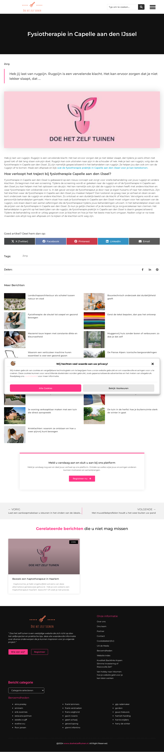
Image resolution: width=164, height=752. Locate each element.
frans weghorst (72, 712)
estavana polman (23, 716)
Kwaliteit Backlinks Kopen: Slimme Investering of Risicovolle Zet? (110, 663)
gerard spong (71, 724)
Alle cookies (45, 388)
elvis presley (20, 704)
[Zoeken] (141, 7)
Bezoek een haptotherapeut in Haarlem (35, 578)
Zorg (7, 63)
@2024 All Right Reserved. (82, 743)
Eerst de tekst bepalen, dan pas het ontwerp (131, 314)
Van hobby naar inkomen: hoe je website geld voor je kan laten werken (110, 674)
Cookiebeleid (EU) (105, 641)
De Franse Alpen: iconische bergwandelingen (132, 352)
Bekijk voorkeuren (118, 388)
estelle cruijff (21, 720)
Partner (100, 631)
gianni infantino (72, 727)
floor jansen (20, 727)
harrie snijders (122, 720)
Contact (101, 636)
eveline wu (20, 724)
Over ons (101, 621)
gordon (118, 708)
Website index (103, 655)
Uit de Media (103, 646)
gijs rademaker (122, 704)
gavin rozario (71, 716)
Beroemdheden (104, 650)
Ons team (101, 626)
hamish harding (123, 716)
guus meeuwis (122, 712)
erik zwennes (21, 712)
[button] (152, 364)
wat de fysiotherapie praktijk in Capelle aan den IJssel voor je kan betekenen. (102, 168)
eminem (19, 708)
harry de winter (122, 724)
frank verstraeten (73, 708)
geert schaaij (71, 720)
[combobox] (122, 7)
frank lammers (72, 704)
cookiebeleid (31, 376)
